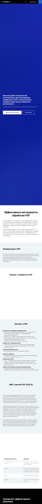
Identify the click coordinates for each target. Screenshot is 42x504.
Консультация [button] (33, 1)
